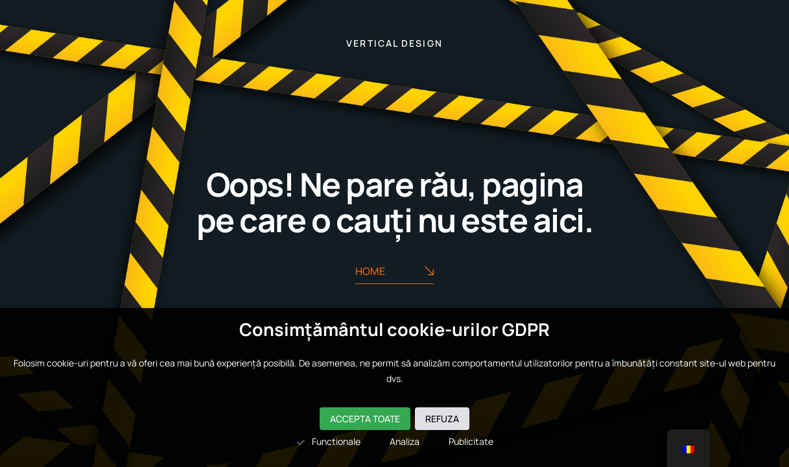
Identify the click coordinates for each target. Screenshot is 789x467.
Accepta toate (365, 419)
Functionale (328, 441)
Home (394, 271)
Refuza (442, 419)
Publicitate (462, 441)
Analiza (396, 441)
